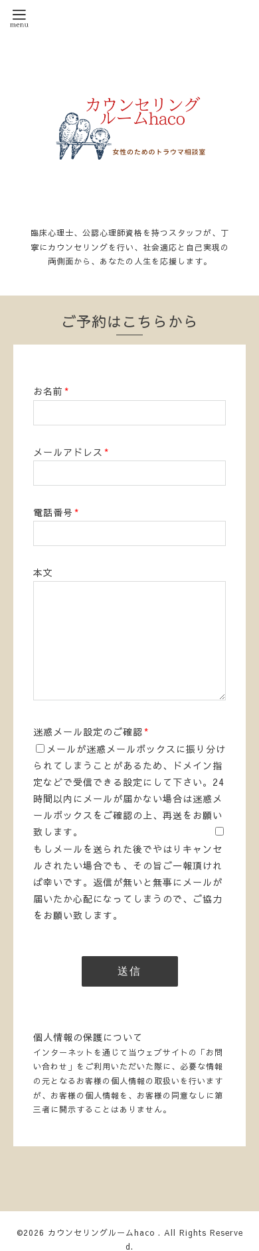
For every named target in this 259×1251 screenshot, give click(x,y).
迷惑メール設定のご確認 (91, 731)
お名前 (51, 391)
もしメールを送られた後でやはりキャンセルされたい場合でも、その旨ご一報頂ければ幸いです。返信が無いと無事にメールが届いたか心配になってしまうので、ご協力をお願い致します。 (127, 882)
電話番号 (56, 512)
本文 (43, 572)
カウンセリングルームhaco (103, 1232)
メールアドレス (71, 452)
